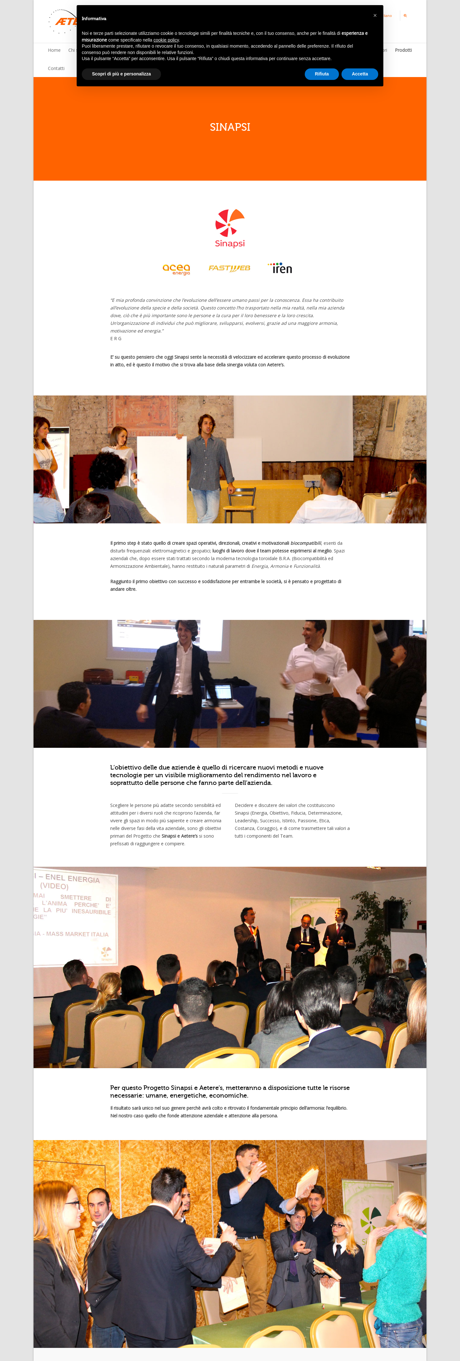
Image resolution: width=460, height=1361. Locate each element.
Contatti (56, 68)
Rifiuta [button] (322, 73)
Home (54, 50)
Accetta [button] (360, 73)
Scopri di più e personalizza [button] (121, 73)
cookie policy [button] (166, 40)
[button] (375, 15)
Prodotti (403, 50)
